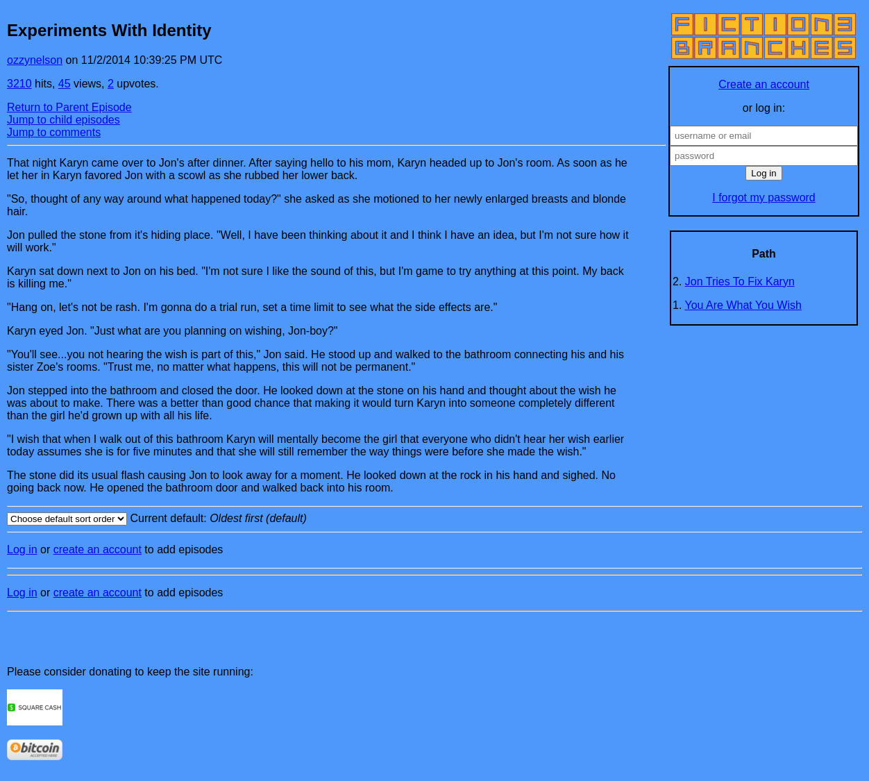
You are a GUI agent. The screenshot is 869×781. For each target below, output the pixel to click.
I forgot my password (764, 197)
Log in (22, 549)
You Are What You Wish (743, 305)
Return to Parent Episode (69, 107)
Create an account (763, 84)
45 (64, 84)
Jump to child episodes (63, 120)
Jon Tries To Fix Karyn (740, 281)
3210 (19, 84)
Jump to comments (54, 132)
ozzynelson (34, 60)
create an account (97, 549)
